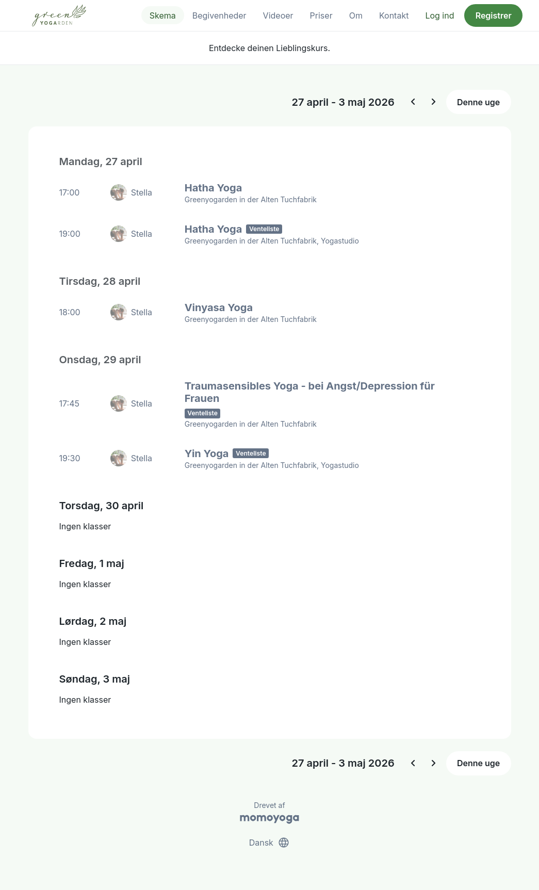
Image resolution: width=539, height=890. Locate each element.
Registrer (494, 15)
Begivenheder (219, 15)
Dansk (269, 842)
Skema (163, 15)
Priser (321, 15)
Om (356, 15)
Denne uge (478, 102)
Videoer (278, 15)
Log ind (439, 15)
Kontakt (394, 15)
